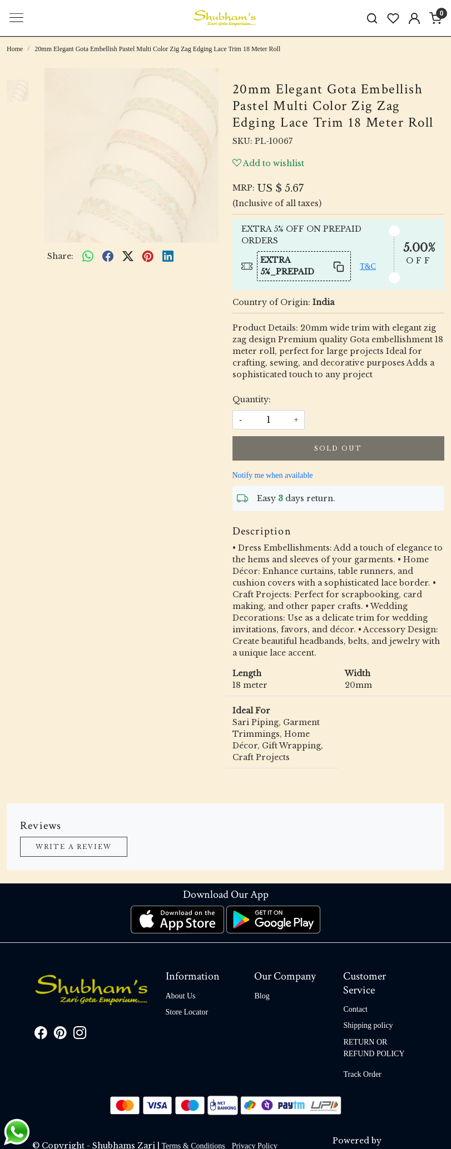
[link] (372, 18)
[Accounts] (414, 18)
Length (246, 673)
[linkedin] (168, 256)
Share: (60, 256)
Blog (261, 996)
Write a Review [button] (74, 847)
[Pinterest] (60, 1034)
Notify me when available (272, 475)
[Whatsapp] (88, 256)
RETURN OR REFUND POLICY (373, 1048)
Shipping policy (368, 1025)
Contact (355, 1009)
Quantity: (251, 399)
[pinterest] (148, 256)
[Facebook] (40, 1034)
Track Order (362, 1074)
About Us (181, 996)
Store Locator (187, 1012)
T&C (368, 266)
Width (357, 673)
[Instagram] (79, 1034)
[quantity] (268, 419)
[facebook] (108, 256)
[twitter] (128, 256)
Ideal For (251, 711)
